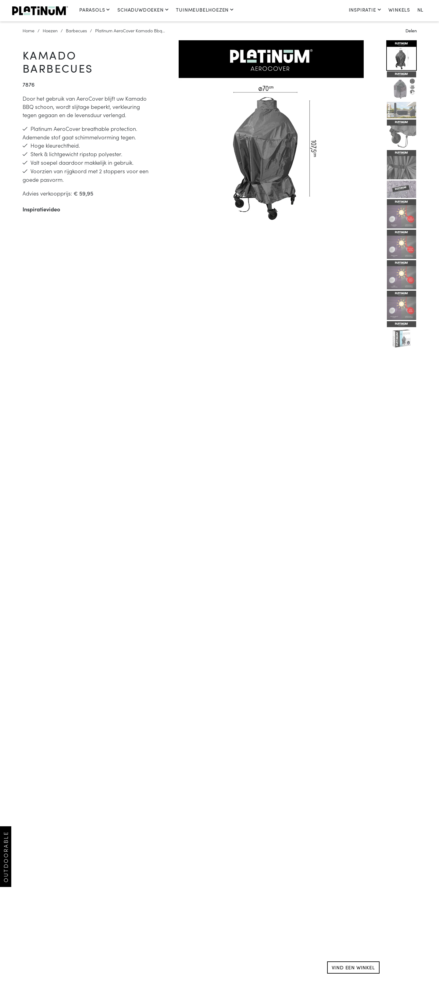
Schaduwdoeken (143, 9)
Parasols (94, 9)
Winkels (399, 9)
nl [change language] (420, 9)
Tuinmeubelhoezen (205, 9)
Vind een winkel (353, 967)
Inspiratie (365, 9)
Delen (411, 30)
